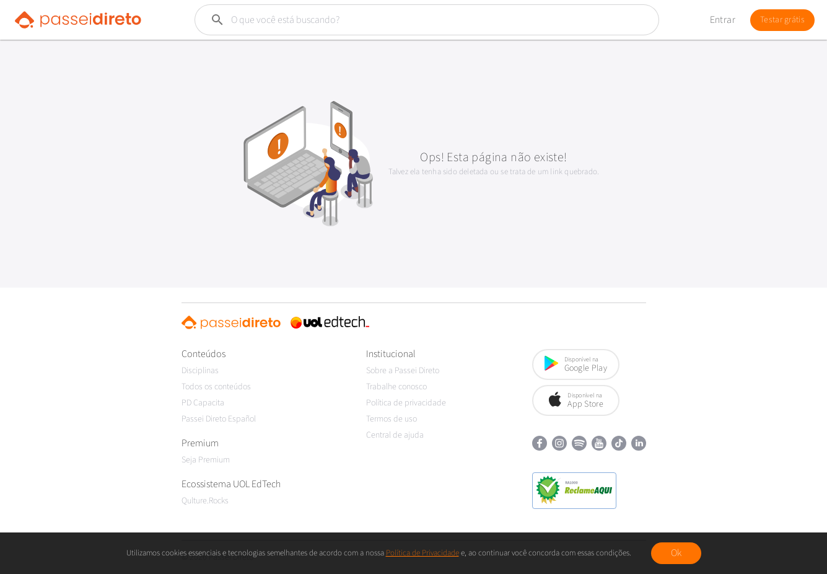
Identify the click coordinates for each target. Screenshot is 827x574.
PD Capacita (203, 403)
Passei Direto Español (219, 419)
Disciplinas (200, 370)
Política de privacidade (406, 403)
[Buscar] (397, 20)
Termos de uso (391, 419)
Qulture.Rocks (205, 501)
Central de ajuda (395, 435)
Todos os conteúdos (216, 386)
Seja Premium (206, 460)
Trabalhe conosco (396, 386)
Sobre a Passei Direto (402, 370)
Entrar (722, 19)
